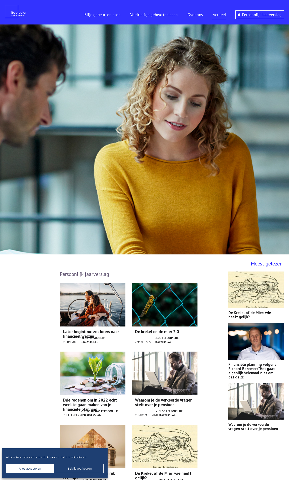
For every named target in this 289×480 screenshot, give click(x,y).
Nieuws (96, 411)
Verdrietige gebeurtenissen (154, 14)
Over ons (195, 14)
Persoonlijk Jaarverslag (262, 14)
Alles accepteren (30, 468)
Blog (84, 338)
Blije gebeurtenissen (102, 14)
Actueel (219, 14)
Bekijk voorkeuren (80, 468)
